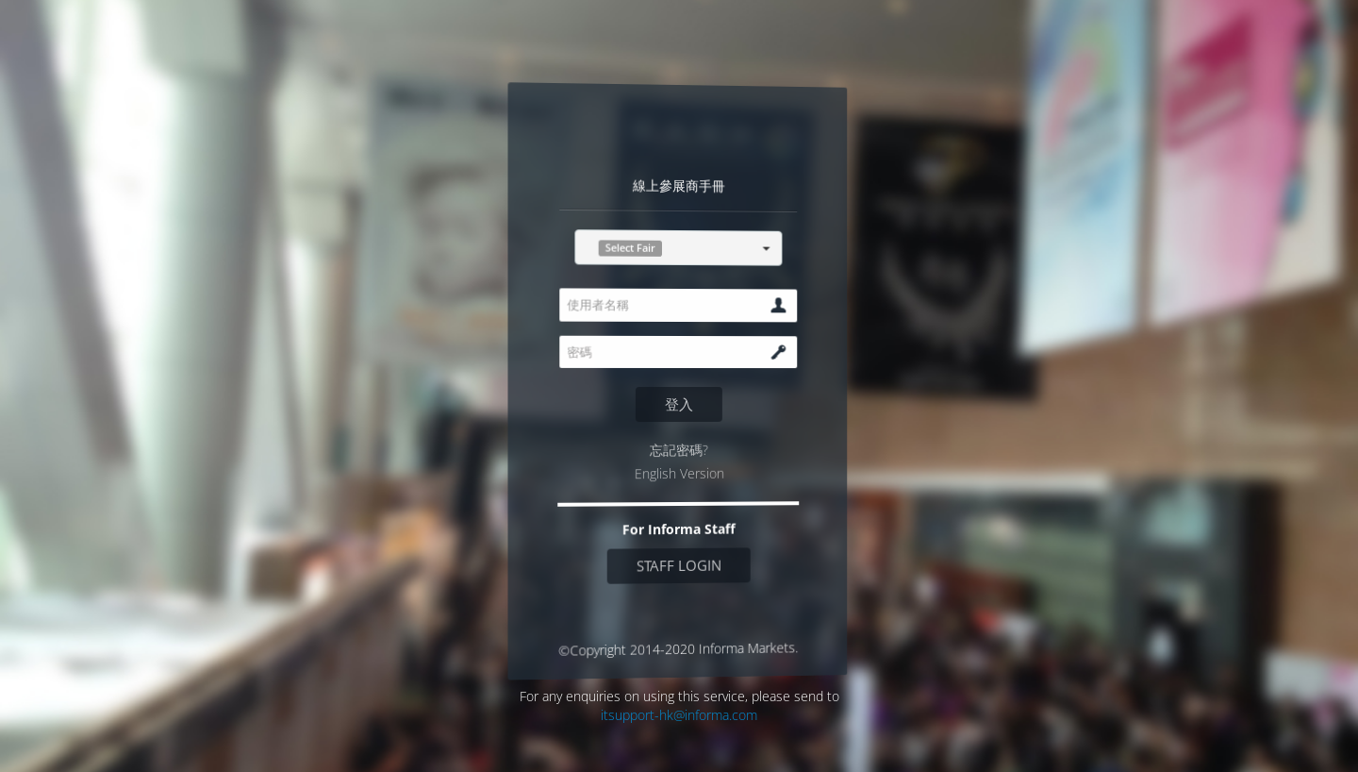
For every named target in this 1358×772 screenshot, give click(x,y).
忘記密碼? (679, 450)
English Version (678, 473)
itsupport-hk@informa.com (679, 715)
